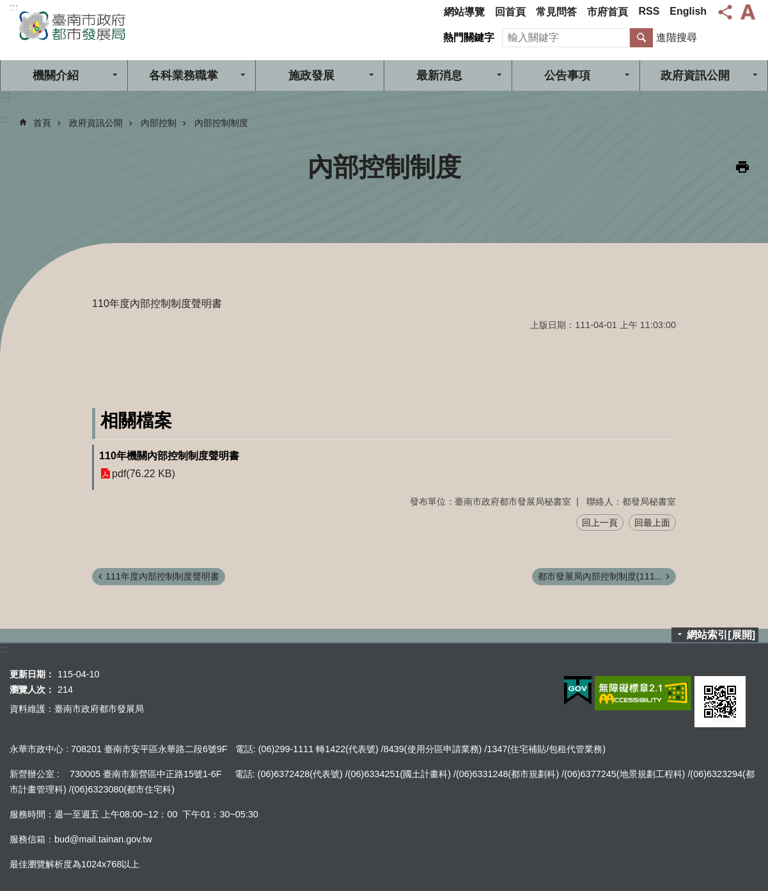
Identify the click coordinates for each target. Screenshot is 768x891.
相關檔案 (136, 420)
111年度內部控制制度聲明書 (162, 576)
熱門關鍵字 (468, 37)
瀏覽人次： (32, 689)
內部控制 (158, 123)
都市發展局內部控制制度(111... (600, 576)
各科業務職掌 (183, 75)
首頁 (42, 123)
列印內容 (742, 167)
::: (14, 7)
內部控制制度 (221, 123)
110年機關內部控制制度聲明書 (169, 455)
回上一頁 (600, 522)
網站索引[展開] (721, 634)
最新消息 (439, 75)
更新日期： (32, 674)
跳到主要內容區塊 (6, 6)
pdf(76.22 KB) (143, 473)
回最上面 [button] (652, 522)
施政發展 (311, 75)
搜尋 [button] (641, 37)
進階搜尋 (676, 37)
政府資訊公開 (96, 123)
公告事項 (567, 75)
